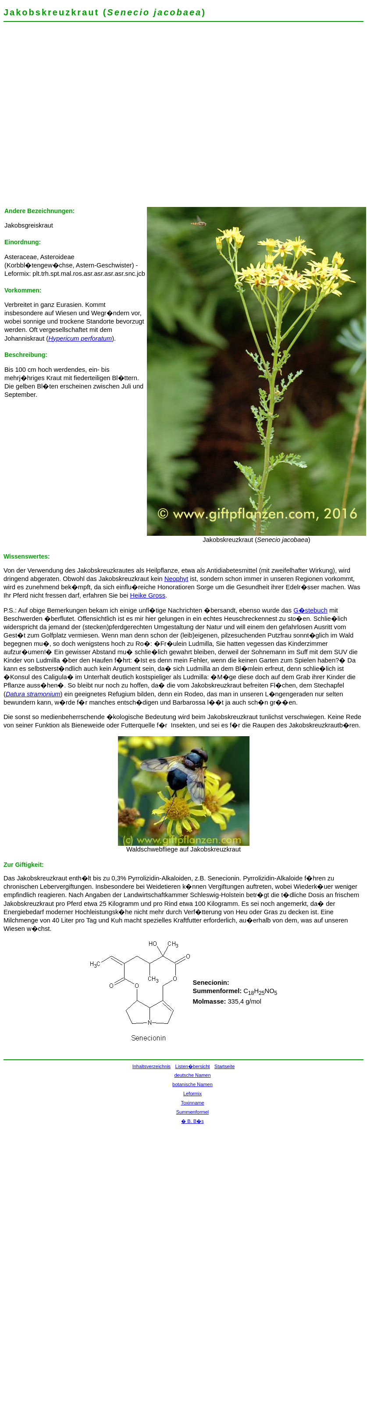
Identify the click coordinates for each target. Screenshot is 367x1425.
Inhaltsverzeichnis (151, 1066)
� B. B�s (192, 1121)
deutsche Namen (192, 1075)
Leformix (192, 1093)
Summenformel (192, 1112)
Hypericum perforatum (80, 338)
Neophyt (176, 578)
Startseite (224, 1066)
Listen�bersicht (192, 1066)
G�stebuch (310, 610)
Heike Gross (147, 595)
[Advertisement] (82, 117)
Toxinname (192, 1102)
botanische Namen (192, 1084)
